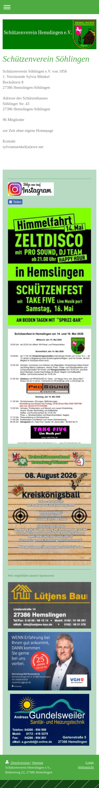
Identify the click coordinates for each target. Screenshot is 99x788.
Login (90, 762)
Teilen (15, 202)
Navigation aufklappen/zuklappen (49, 7)
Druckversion (17, 763)
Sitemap (37, 763)
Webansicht (86, 767)
